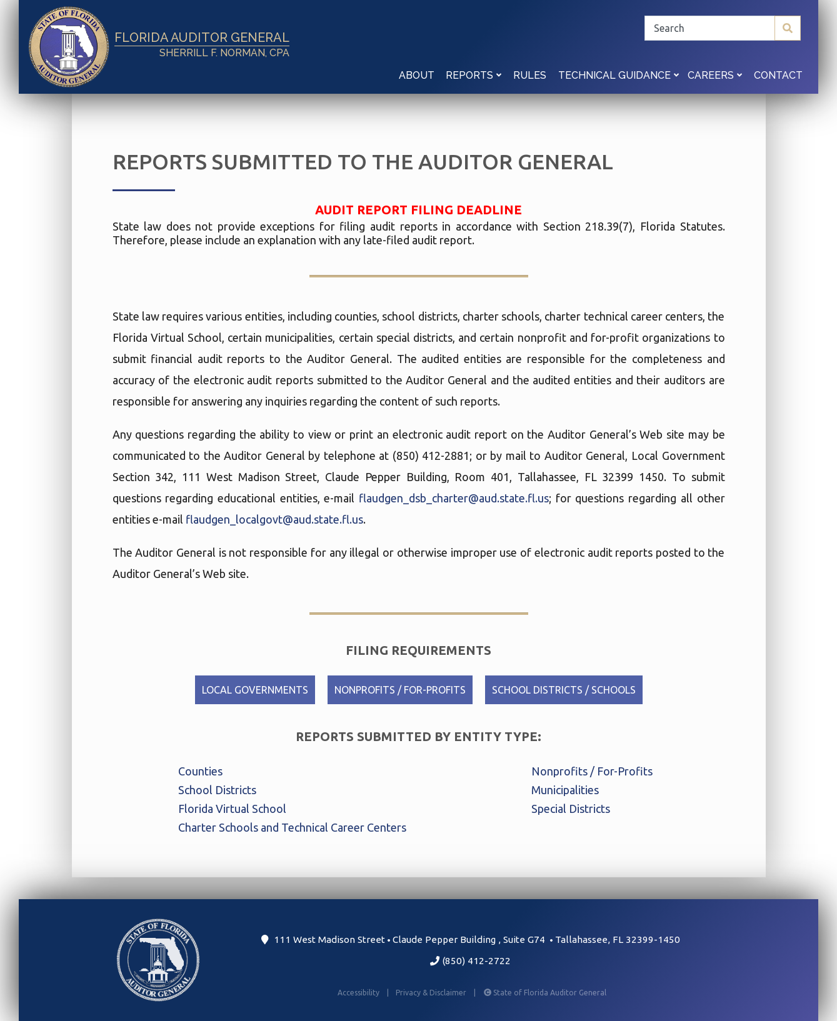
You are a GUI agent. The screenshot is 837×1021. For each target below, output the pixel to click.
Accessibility (364, 993)
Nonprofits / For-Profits (400, 689)
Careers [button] (715, 75)
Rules (529, 75)
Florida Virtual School (232, 808)
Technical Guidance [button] (618, 75)
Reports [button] (473, 75)
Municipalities (565, 790)
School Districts (217, 790)
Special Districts (570, 808)
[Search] (722, 28)
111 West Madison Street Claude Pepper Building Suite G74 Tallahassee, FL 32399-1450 (470, 939)
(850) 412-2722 (470, 960)
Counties (200, 771)
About (416, 75)
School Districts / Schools (564, 689)
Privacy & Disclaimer (438, 993)
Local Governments (255, 689)
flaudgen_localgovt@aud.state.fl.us (274, 519)
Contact (778, 75)
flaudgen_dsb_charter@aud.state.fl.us (454, 498)
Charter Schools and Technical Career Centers (292, 827)
